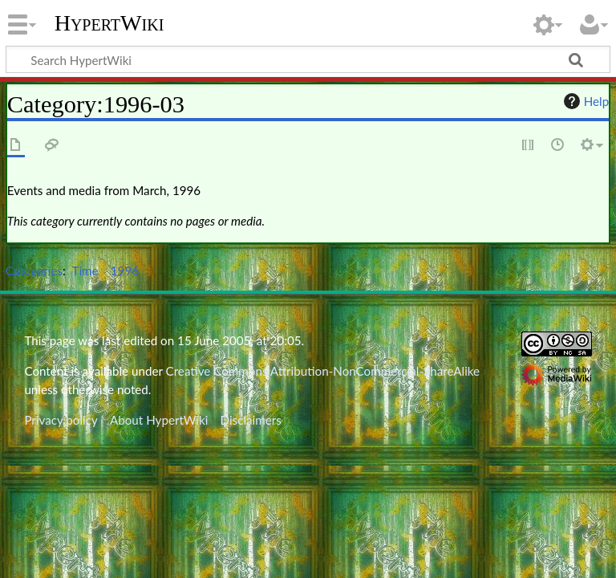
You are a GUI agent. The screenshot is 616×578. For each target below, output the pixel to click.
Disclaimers (251, 420)
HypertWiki (109, 23)
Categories (34, 270)
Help (584, 101)
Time (85, 270)
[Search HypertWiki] (308, 59)
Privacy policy (60, 420)
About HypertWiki (159, 420)
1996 (125, 270)
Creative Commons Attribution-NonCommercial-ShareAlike (323, 371)
